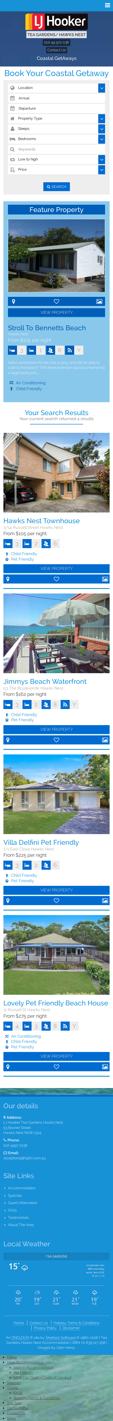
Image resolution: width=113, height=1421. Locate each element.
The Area (14, 1403)
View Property (56, 312)
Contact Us (56, 50)
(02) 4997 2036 (15, 1145)
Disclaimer (71, 1328)
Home (19, 1323)
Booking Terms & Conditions (37, 1398)
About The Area (21, 1225)
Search (59, 187)
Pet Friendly (23, 1372)
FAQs (12, 1210)
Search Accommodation (34, 1367)
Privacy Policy (45, 1328)
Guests (12, 1388)
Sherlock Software (61, 1337)
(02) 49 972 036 (56, 42)
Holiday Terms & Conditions (76, 1323)
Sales (11, 1418)
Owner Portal (17, 1408)
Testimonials (18, 1217)
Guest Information (22, 1203)
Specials (15, 1195)
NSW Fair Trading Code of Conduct (42, 1377)
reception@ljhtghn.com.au (24, 1158)
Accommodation (22, 1188)
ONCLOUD (20, 1337)
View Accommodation (25, 1362)
